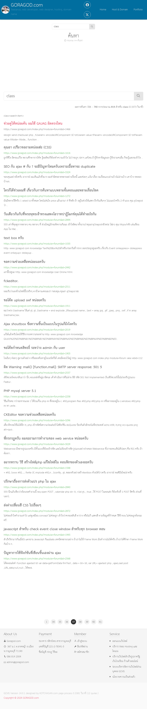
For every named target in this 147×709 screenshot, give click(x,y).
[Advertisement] (73, 67)
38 (80, 622)
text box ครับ (14, 238)
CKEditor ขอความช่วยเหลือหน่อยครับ (30, 415)
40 (93, 622)
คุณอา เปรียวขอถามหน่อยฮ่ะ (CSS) (27, 147)
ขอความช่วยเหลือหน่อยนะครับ (24, 262)
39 (87, 622)
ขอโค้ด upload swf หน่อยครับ (25, 300)
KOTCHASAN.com (48, 693)
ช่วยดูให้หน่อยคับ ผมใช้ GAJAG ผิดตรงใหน (33, 124)
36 (66, 622)
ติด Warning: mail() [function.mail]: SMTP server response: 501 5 (53, 367)
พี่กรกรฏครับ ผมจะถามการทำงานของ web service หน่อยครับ (46, 439)
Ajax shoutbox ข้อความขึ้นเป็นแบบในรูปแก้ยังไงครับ (40, 324)
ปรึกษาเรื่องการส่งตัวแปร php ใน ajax (30, 482)
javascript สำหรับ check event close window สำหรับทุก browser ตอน (54, 529)
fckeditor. (11, 281)
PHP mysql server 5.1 (20, 391)
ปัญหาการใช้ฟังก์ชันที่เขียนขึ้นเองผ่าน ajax (32, 553)
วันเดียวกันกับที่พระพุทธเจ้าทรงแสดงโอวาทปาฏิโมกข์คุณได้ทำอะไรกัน (50, 214)
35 (60, 622)
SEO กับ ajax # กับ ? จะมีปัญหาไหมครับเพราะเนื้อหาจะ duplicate (49, 167)
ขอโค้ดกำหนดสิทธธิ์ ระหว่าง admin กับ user (34, 348)
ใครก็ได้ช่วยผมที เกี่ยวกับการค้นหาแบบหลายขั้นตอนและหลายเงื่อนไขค (51, 190)
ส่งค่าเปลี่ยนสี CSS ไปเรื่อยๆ (22, 505)
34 (53, 622)
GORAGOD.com (27, 5)
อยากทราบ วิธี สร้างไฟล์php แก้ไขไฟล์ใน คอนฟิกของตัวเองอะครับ (48, 462)
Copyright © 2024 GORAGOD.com (21, 698)
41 (100, 622)
